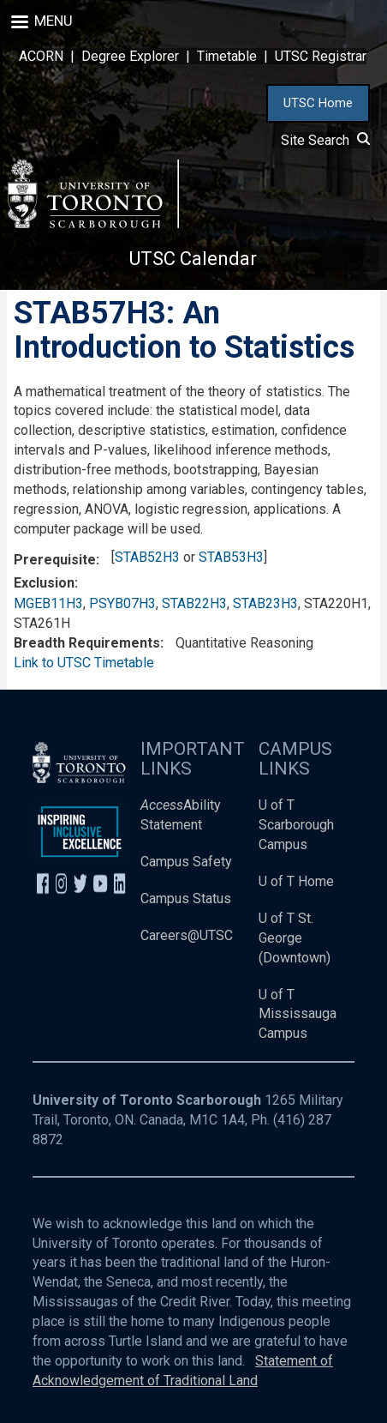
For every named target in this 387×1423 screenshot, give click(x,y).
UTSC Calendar (193, 258)
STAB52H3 (147, 557)
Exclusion (44, 583)
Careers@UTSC (186, 935)
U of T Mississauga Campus (297, 1014)
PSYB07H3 (122, 603)
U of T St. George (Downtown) (294, 938)
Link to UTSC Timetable (84, 662)
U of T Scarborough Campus (296, 825)
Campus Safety (186, 861)
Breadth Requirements (87, 643)
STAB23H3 (265, 603)
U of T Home (296, 881)
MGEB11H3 (48, 603)
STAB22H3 (194, 603)
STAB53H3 (231, 557)
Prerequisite (55, 560)
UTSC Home (318, 103)
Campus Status (185, 898)
